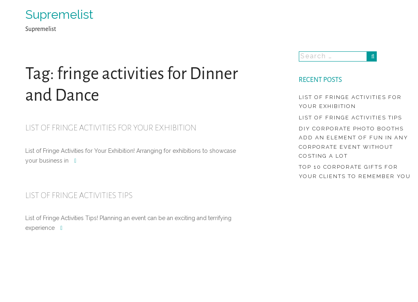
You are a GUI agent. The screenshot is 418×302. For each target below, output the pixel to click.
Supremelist (59, 14)
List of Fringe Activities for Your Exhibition (110, 127)
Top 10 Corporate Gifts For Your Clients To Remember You (355, 171)
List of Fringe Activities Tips (79, 195)
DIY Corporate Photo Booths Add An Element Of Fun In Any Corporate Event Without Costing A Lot (353, 142)
